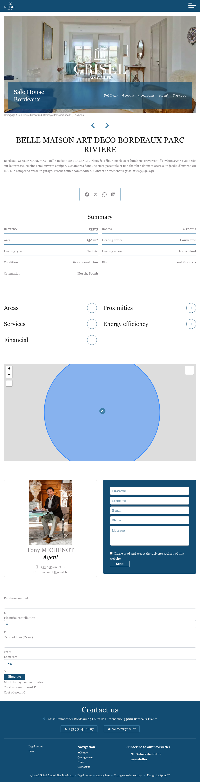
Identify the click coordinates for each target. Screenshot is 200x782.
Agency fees (103, 775)
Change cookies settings (128, 775)
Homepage (9, 115)
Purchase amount (16, 598)
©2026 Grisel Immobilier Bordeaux (52, 775)
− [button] (9, 375)
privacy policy (162, 553)
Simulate (14, 676)
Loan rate (10, 657)
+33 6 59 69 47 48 (52, 567)
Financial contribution (19, 617)
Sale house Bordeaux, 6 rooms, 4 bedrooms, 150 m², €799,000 (51, 115)
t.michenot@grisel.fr (52, 572)
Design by (158, 775)
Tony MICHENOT (50, 550)
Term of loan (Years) (18, 637)
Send (119, 563)
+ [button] (9, 369)
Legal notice (85, 775)
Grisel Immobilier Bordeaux (67, 719)
